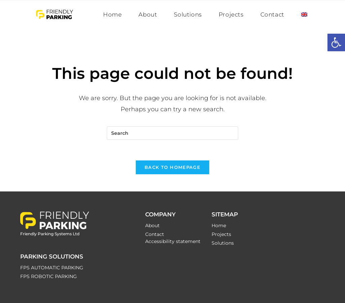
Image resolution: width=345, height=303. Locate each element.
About (152, 225)
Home (219, 225)
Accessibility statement (172, 241)
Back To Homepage (172, 167)
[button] (336, 42)
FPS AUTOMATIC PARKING (51, 268)
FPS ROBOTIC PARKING (48, 276)
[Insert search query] (172, 133)
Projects (221, 234)
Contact (154, 234)
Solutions (223, 243)
